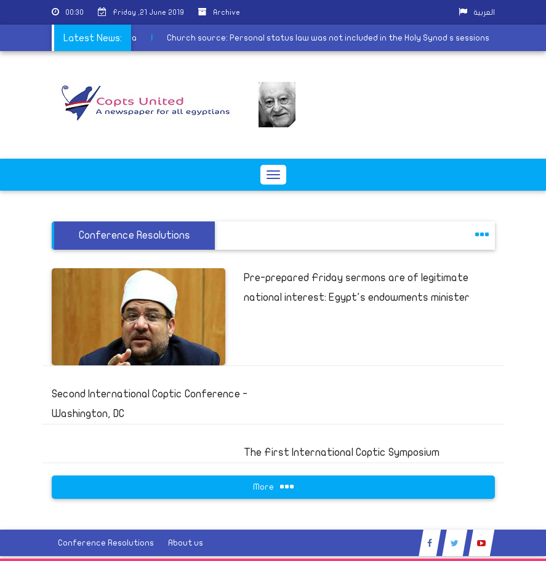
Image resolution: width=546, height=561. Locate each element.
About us (185, 542)
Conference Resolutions (106, 542)
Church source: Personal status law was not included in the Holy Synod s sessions (307, 37)
